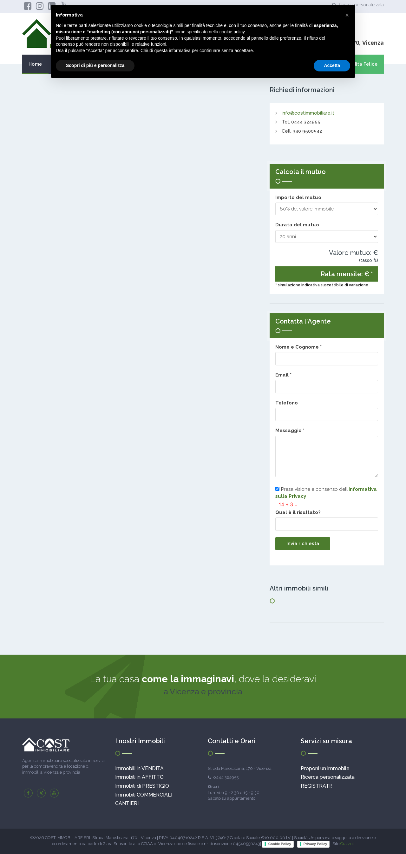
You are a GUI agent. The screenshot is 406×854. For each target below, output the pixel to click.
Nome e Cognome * (299, 347)
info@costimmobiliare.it (308, 113)
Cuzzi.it (347, 844)
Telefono (286, 403)
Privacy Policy (315, 844)
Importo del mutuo (298, 197)
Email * (284, 375)
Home (35, 64)
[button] (347, 15)
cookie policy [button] (232, 31)
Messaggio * (291, 430)
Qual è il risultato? (298, 512)
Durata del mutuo (297, 225)
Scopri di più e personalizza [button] (95, 65)
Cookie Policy (279, 844)
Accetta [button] (332, 65)
